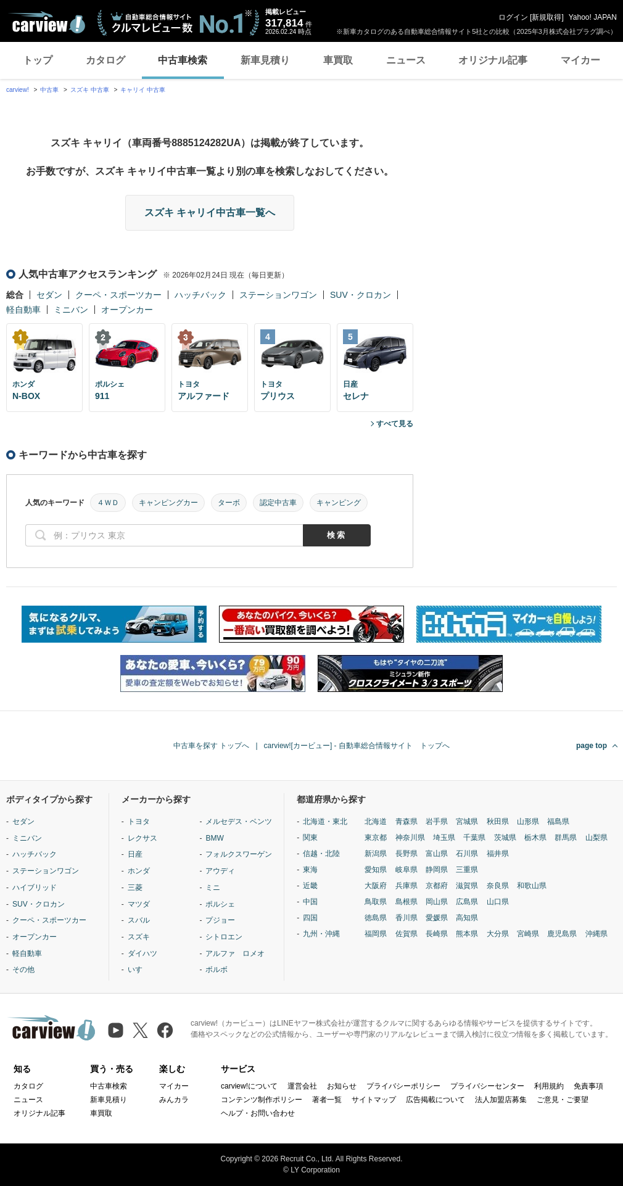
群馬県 (566, 837)
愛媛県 (437, 917)
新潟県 (376, 853)
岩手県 (437, 821)
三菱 (135, 887)
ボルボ (216, 969)
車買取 (338, 60)
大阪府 (376, 885)
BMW (214, 838)
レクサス (142, 838)
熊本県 (467, 933)
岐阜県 (406, 869)
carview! (17, 89)
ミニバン (71, 310)
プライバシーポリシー (403, 1086)
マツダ (139, 904)
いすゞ (139, 969)
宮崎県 (528, 933)
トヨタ (139, 821)
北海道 (376, 821)
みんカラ (174, 1099)
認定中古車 (278, 502)
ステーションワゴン (278, 295)
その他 (23, 969)
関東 (310, 837)
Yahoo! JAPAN (593, 17)
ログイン (513, 17)
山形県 (528, 821)
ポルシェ (220, 904)
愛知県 (376, 869)
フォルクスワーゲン (238, 854)
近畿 (310, 885)
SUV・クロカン (360, 295)
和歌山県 (532, 885)
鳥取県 (376, 901)
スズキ (139, 937)
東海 (310, 869)
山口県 (498, 901)
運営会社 (302, 1086)
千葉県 (474, 837)
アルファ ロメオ (235, 953)
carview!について (249, 1086)
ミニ (212, 887)
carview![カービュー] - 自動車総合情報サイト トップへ (357, 745)
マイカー (580, 60)
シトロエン (223, 937)
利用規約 (549, 1086)
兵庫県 (406, 885)
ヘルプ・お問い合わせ (258, 1113)
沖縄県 (596, 933)
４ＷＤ (108, 502)
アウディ (220, 871)
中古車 (49, 89)
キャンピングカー (168, 502)
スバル (139, 920)
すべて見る (394, 423)
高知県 (467, 917)
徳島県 (376, 917)
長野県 (406, 853)
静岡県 (437, 869)
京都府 (437, 885)
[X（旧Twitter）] (140, 1030)
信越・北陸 (321, 853)
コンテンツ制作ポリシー (261, 1099)
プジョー (220, 920)
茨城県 (505, 837)
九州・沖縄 (321, 933)
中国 (310, 901)
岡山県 (437, 901)
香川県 (406, 917)
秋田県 (498, 821)
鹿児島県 (562, 933)
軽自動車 (23, 310)
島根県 (406, 901)
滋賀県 (467, 885)
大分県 (498, 933)
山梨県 (596, 837)
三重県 (467, 869)
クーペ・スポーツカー (118, 295)
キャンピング (338, 502)
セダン (49, 295)
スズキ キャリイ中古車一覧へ (209, 212)
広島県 (467, 901)
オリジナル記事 (492, 60)
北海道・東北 (325, 821)
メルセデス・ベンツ (238, 821)
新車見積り (265, 60)
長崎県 (437, 933)
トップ (37, 60)
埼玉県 (444, 837)
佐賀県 (406, 933)
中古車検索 (182, 60)
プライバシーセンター (487, 1086)
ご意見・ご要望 (562, 1099)
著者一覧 (327, 1099)
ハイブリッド (34, 887)
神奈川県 (410, 837)
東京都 (376, 837)
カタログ (105, 60)
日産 (135, 854)
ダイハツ (142, 953)
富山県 (437, 853)
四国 (310, 917)
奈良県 (498, 885)
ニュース (406, 60)
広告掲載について (435, 1099)
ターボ (229, 502)
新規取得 (546, 17)
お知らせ (342, 1086)
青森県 (406, 821)
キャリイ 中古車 (142, 89)
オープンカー (127, 310)
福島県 (558, 821)
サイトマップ (374, 1099)
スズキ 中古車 (89, 89)
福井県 (498, 853)
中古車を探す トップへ (211, 745)
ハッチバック (200, 295)
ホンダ (139, 871)
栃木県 (535, 837)
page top (591, 745)
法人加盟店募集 (501, 1099)
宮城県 (467, 821)
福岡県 (376, 933)
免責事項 (588, 1086)
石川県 (467, 853)
